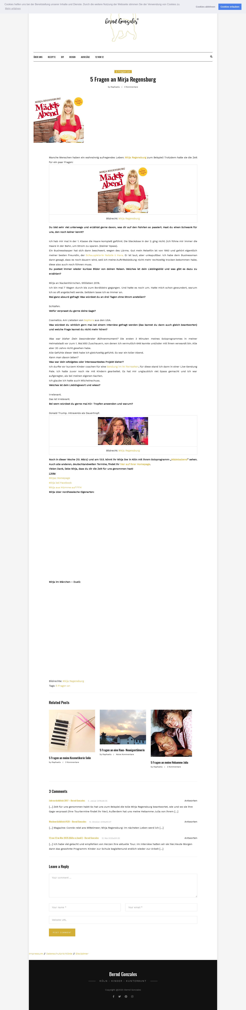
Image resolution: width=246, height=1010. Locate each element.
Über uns (38, 57)
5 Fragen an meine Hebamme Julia (169, 762)
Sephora (89, 320)
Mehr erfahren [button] (13, 8)
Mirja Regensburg (135, 157)
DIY (62, 57)
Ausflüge (85, 57)
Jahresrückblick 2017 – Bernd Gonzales (67, 800)
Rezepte (52, 57)
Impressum (36, 953)
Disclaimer (82, 953)
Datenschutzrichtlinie (59, 953)
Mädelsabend (179, 459)
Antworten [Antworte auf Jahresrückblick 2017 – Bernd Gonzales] (190, 800)
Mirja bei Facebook (60, 482)
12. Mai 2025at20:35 (111, 838)
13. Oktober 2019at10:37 (100, 822)
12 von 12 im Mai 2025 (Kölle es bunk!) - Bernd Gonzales (74, 837)
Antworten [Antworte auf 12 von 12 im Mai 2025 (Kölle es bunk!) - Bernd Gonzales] (190, 837)
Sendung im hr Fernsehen (123, 366)
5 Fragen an (123, 71)
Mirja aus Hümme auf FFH (65, 487)
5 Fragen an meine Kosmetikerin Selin (70, 758)
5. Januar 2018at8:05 (97, 801)
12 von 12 (99, 57)
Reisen (72, 57)
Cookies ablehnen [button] (205, 6)
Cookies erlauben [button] (230, 6)
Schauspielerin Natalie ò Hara (104, 255)
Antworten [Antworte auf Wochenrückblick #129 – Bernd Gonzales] (190, 821)
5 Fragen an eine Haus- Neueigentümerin (122, 750)
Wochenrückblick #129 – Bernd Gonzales (67, 821)
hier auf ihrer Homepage (135, 464)
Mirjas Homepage (59, 478)
